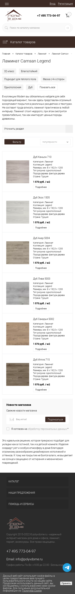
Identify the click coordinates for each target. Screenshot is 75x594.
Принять (66, 583)
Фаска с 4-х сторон (53, 79)
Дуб (30, 87)
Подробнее (41, 187)
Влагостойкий (29, 71)
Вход (52, 3)
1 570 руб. (41, 181)
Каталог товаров (18, 42)
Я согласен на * (39, 429)
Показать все (47, 87)
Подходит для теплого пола (20, 79)
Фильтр (14, 142)
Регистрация (65, 3)
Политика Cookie (32, 590)
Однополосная (12, 87)
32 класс (9, 71)
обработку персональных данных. (47, 429)
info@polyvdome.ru (29, 559)
